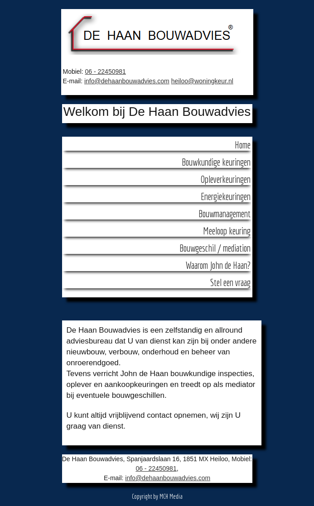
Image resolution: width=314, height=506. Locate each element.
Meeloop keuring (227, 230)
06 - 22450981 (105, 71)
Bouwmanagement (224, 213)
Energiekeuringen (226, 196)
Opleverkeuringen (225, 179)
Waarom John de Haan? (218, 265)
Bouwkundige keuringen (216, 162)
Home (243, 144)
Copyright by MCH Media (157, 496)
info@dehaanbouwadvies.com (126, 81)
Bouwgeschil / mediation (215, 248)
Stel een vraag (230, 282)
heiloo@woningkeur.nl (202, 81)
